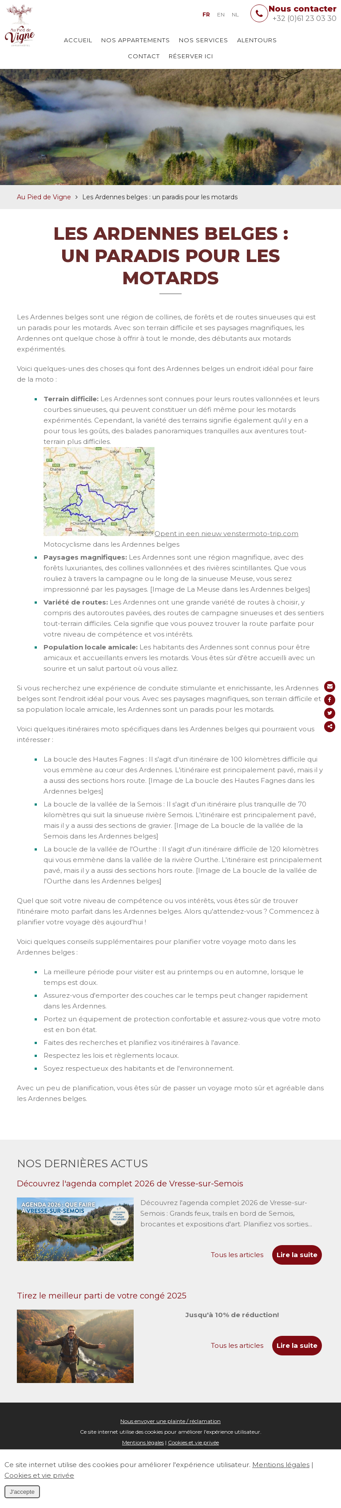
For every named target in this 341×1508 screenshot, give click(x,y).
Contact (144, 56)
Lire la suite (297, 1270)
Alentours (257, 40)
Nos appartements (135, 40)
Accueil (78, 40)
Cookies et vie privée (39, 1475)
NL (235, 14)
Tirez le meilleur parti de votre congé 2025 (101, 1311)
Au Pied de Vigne (44, 212)
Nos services (203, 40)
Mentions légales (280, 1464)
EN (221, 14)
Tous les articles (237, 1270)
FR (206, 14)
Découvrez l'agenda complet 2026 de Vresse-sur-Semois (130, 1199)
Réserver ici (191, 56)
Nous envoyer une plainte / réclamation (170, 1435)
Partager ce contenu (331, 726)
